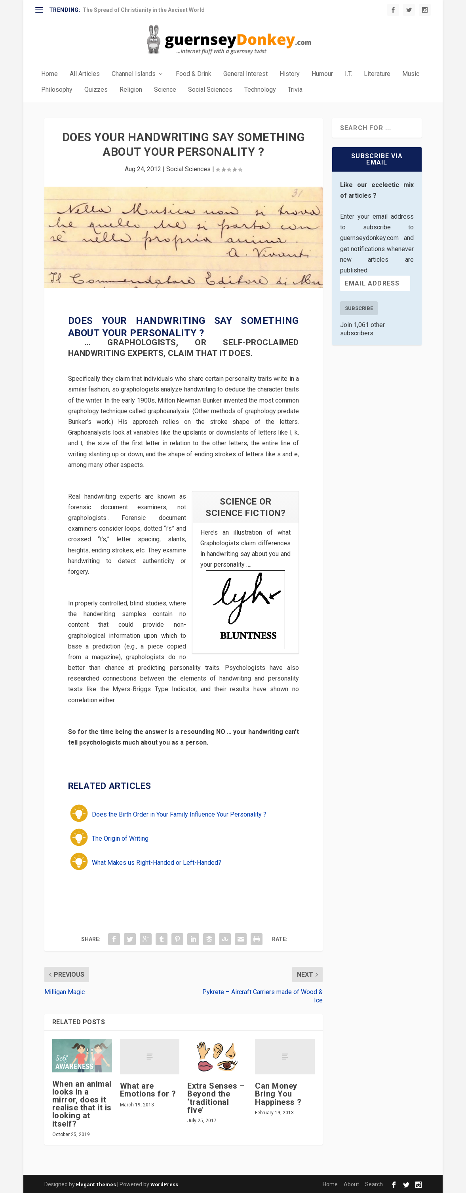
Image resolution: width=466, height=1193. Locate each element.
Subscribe (359, 307)
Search (374, 1183)
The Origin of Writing (120, 837)
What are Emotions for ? (148, 1089)
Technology (260, 89)
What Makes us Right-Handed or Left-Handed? (156, 862)
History (290, 73)
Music (410, 73)
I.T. (348, 73)
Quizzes (96, 89)
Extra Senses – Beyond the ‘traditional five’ (215, 1097)
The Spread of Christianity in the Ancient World (143, 10)
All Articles (85, 73)
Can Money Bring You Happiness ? (278, 1093)
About (351, 1183)
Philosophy (56, 89)
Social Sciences (210, 89)
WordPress (164, 1184)
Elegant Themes (96, 1184)
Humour (322, 73)
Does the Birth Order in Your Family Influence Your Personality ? (179, 813)
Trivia (295, 89)
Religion (131, 89)
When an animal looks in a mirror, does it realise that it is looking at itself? (82, 1103)
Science (165, 89)
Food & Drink (193, 73)
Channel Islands (134, 73)
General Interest (245, 73)
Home (49, 73)
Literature (377, 73)
